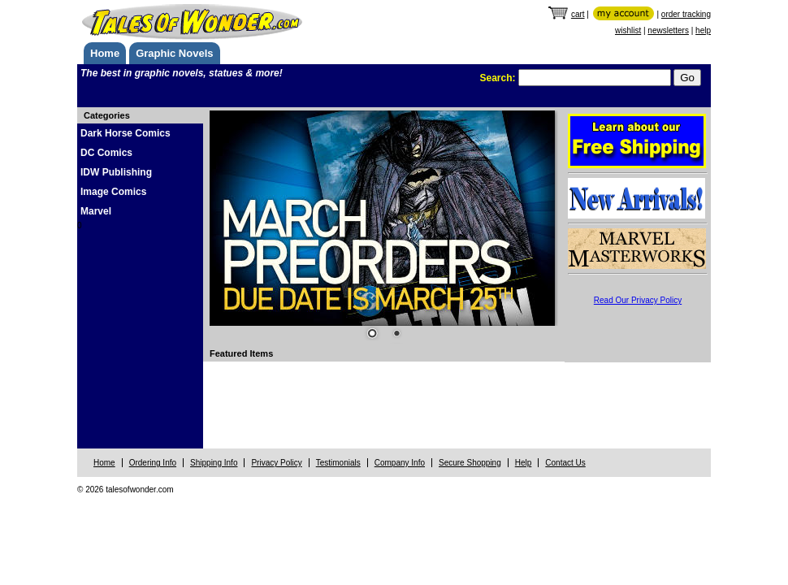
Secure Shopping (470, 462)
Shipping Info (213, 462)
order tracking (686, 14)
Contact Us (565, 462)
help (703, 30)
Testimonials (338, 462)
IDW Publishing (116, 172)
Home (104, 53)
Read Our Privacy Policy (638, 300)
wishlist (628, 30)
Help (523, 462)
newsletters (668, 30)
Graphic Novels (174, 53)
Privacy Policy (276, 462)
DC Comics (106, 152)
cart (578, 14)
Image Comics (113, 191)
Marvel (95, 211)
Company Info (400, 462)
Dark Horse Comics (125, 133)
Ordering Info (152, 462)
